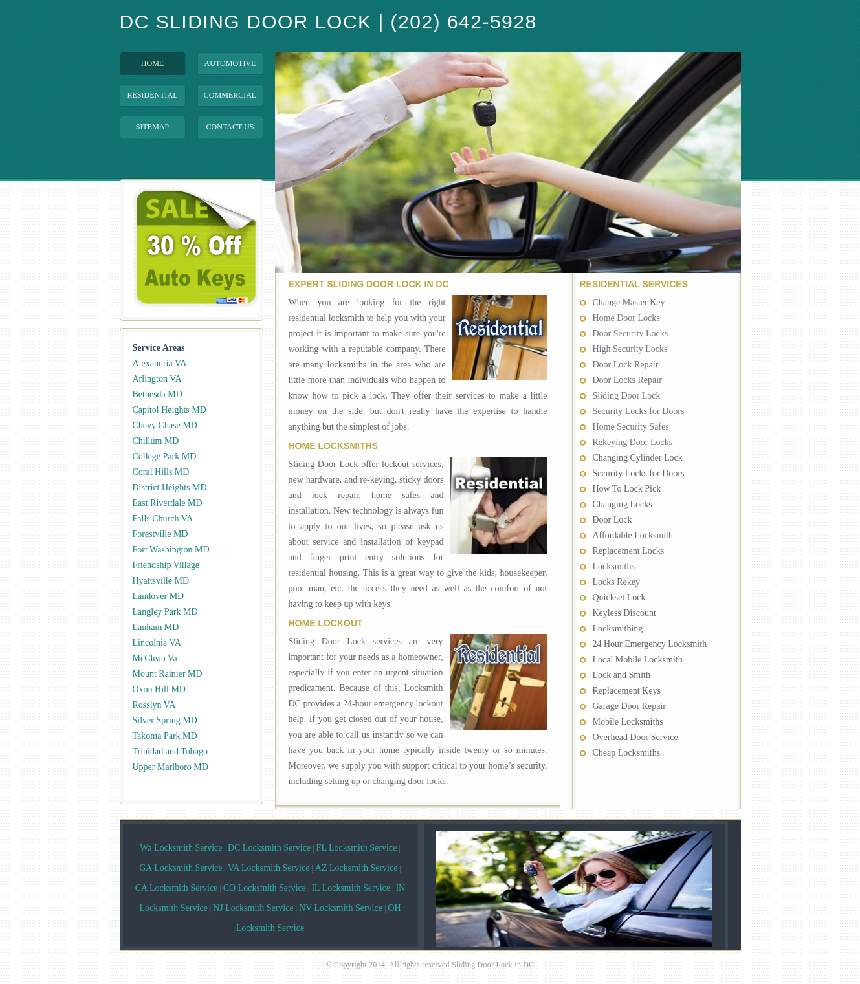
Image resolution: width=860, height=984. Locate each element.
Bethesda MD (157, 394)
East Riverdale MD (168, 503)
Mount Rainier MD (168, 674)
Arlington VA (157, 379)
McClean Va (155, 658)
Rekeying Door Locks (633, 442)
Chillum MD (156, 441)
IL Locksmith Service (350, 888)
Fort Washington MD (171, 549)
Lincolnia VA (157, 643)
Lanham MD (156, 627)
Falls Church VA (163, 518)
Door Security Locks (630, 333)
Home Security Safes (631, 427)
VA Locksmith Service (269, 868)
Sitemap (152, 126)
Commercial (230, 95)
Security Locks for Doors (639, 411)
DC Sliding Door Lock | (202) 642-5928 (328, 22)
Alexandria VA (160, 363)
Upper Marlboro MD (170, 767)
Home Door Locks (626, 318)
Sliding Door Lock (627, 395)
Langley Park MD (165, 612)
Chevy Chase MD (165, 425)
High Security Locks (630, 349)
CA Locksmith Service (176, 888)
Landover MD (158, 596)
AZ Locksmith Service (356, 868)
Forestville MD (160, 534)
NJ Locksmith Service (253, 908)
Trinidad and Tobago (170, 751)
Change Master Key (629, 302)
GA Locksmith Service (180, 868)
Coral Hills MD (161, 472)
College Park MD (165, 456)
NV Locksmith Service (340, 908)
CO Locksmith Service (264, 888)
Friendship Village (166, 565)
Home (152, 63)
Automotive (230, 63)
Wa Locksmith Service (181, 848)
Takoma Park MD (165, 736)
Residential (152, 95)
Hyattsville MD (161, 580)
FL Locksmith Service (356, 848)
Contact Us (230, 126)
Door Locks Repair (627, 380)
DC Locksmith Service (269, 848)
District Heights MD (170, 487)
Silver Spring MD (165, 720)
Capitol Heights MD (169, 410)
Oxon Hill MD (159, 689)
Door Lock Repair (626, 364)
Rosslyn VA (154, 705)
